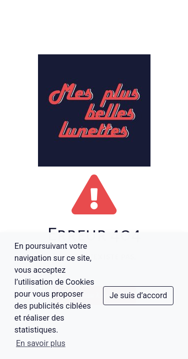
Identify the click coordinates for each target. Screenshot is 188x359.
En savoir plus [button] (41, 343)
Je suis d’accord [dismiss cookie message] (138, 295)
